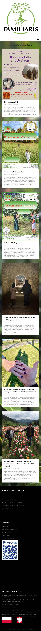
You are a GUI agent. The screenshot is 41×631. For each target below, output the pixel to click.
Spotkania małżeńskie (11, 102)
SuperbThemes (24, 629)
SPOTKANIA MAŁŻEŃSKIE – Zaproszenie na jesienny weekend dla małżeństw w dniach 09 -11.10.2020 (19, 464)
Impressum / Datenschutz (7, 508)
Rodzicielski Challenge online (14, 172)
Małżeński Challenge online (13, 243)
